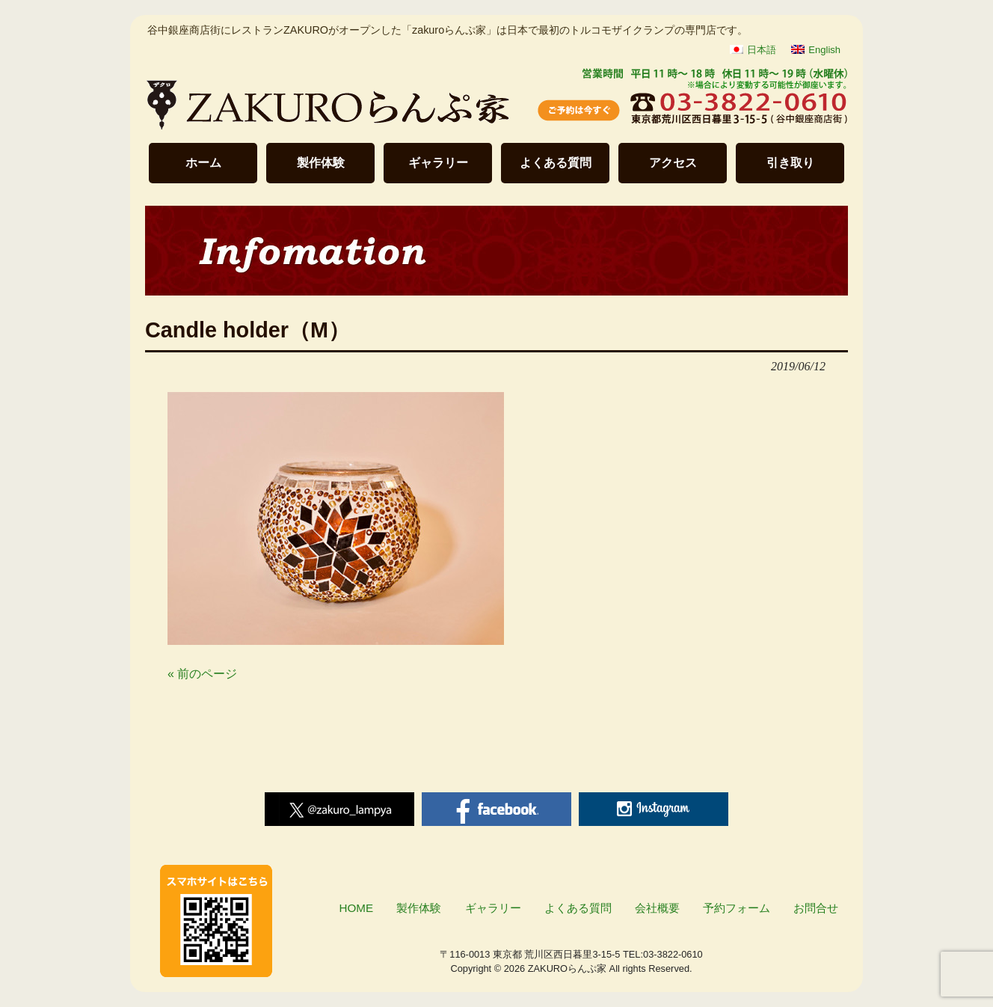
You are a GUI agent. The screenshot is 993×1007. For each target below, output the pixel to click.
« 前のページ (202, 673)
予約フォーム (736, 908)
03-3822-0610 (673, 954)
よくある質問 (555, 162)
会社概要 (657, 908)
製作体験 (321, 162)
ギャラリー (438, 162)
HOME (356, 908)
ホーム (203, 162)
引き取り (790, 162)
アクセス (673, 162)
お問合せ (815, 908)
